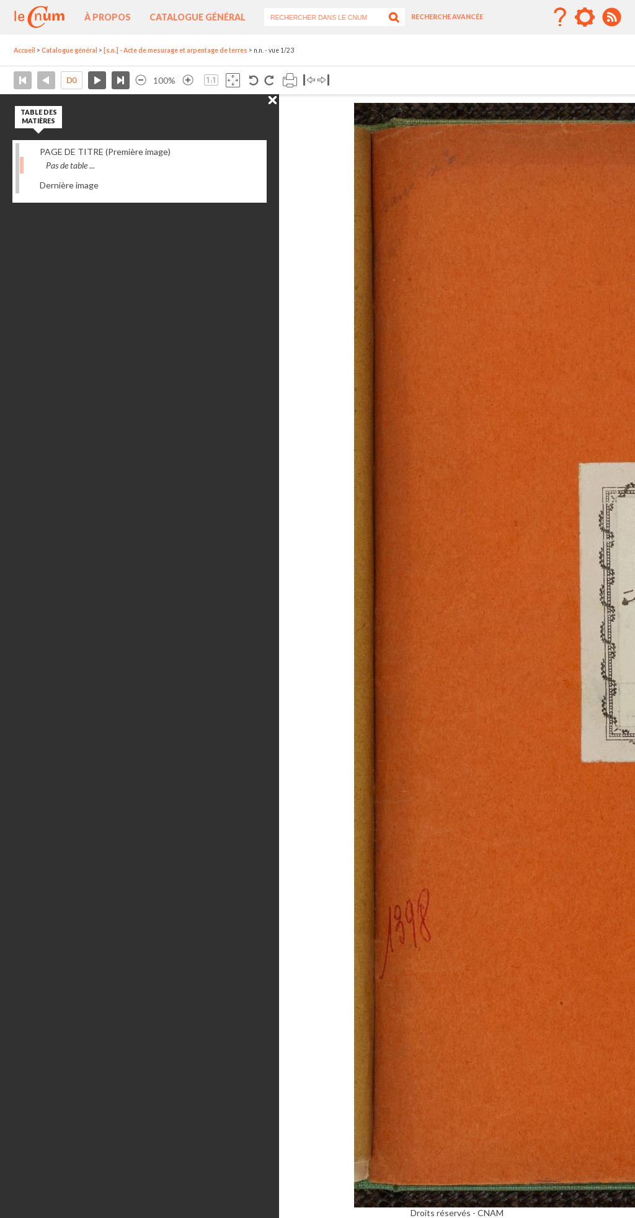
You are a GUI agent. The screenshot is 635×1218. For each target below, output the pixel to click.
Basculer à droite (323, 80)
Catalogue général (197, 17)
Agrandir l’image (187, 80)
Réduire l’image (140, 80)
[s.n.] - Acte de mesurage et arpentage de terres (175, 50)
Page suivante (97, 80)
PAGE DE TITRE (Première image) (105, 151)
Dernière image (69, 185)
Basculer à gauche (309, 80)
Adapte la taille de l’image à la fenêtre (233, 80)
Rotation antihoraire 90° (254, 80)
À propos (107, 17)
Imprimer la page (290, 80)
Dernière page (121, 80)
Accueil (24, 50)
